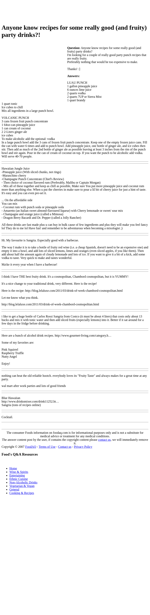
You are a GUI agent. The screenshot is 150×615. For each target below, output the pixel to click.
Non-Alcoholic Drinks (23, 482)
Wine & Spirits (18, 472)
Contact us (64, 446)
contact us (104, 439)
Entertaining (17, 475)
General (14, 489)
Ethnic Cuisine (18, 479)
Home (13, 468)
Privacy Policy (83, 446)
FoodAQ (30, 446)
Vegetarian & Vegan (22, 486)
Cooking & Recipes (21, 493)
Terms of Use (47, 446)
